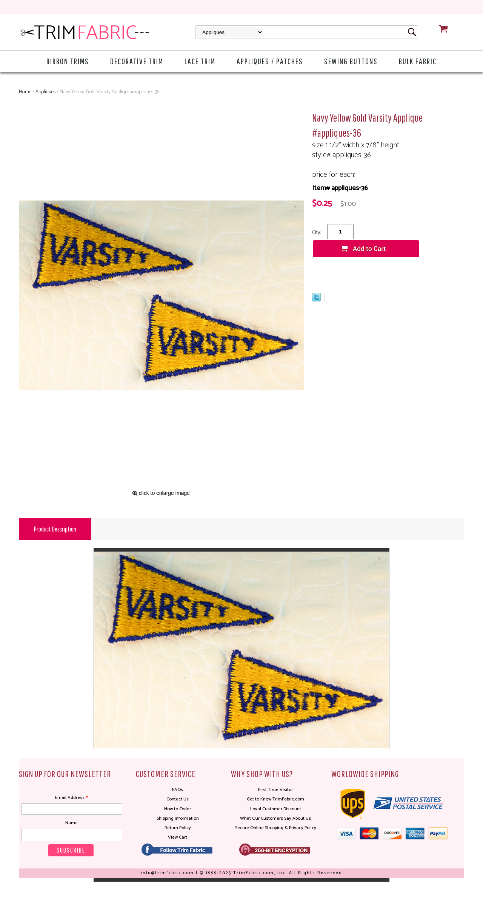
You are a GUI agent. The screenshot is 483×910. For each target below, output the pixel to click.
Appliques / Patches (270, 61)
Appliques (45, 92)
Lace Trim (200, 61)
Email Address (71, 797)
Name (71, 823)
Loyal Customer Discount (275, 809)
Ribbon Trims (67, 61)
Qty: (316, 232)
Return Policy (178, 827)
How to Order (177, 809)
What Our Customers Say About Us (275, 818)
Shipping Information (178, 818)
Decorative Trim (136, 61)
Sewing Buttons (351, 61)
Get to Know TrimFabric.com (275, 799)
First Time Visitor (275, 789)
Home (25, 92)
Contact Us (177, 799)
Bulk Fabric (418, 61)
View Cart (177, 837)
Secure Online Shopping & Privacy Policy (275, 827)
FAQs (177, 789)
